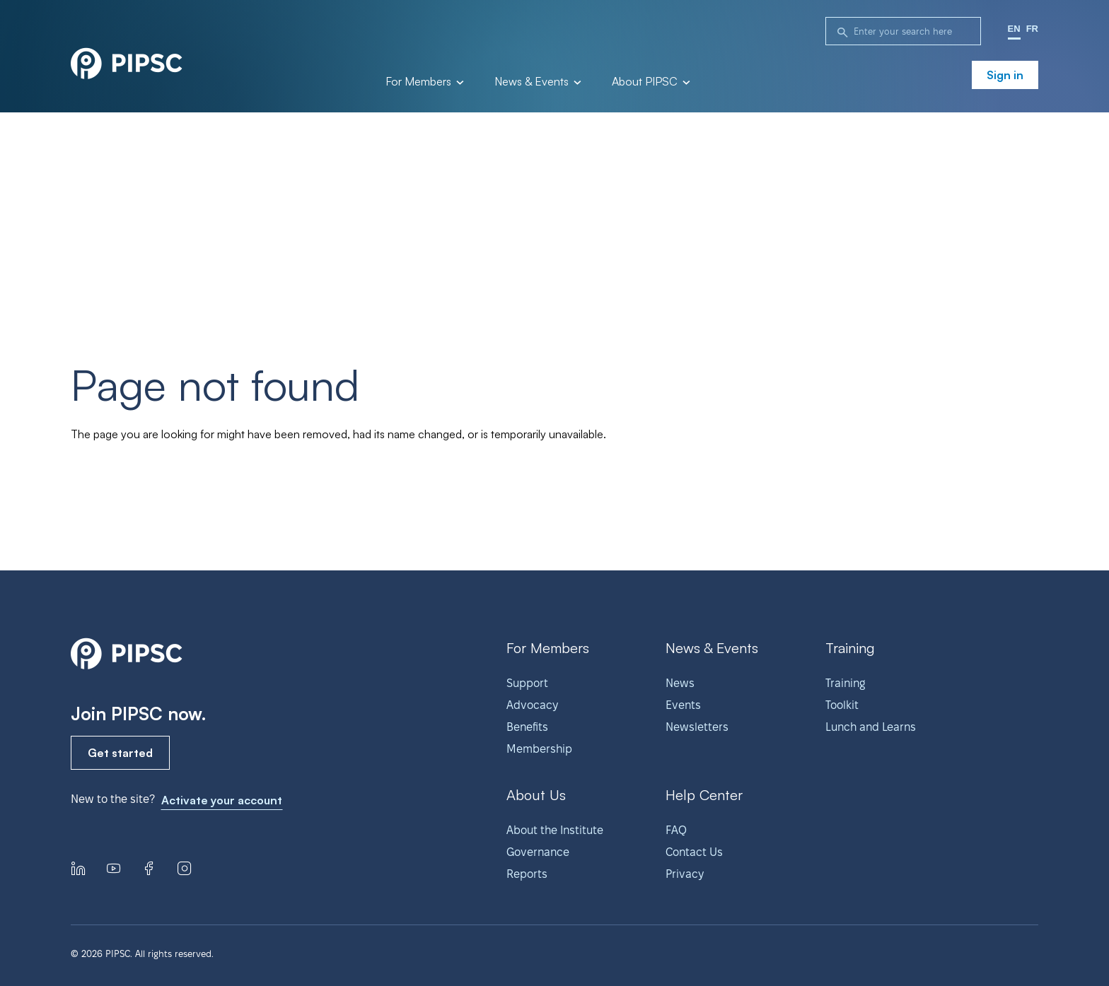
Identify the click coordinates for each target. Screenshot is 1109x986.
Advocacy (532, 705)
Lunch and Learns (870, 727)
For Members (423, 82)
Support (527, 683)
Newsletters (697, 727)
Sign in (1005, 75)
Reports (526, 874)
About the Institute (554, 830)
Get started (120, 753)
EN (1014, 28)
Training (845, 683)
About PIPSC (650, 82)
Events (683, 705)
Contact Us (694, 852)
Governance (537, 852)
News (680, 683)
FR (1032, 28)
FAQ (676, 830)
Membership (539, 749)
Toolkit (842, 705)
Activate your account (221, 800)
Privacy (685, 874)
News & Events (536, 82)
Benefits (527, 727)
